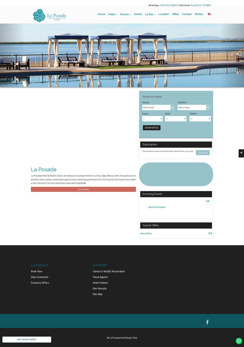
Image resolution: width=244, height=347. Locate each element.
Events (138, 14)
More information (156, 207)
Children (193, 114)
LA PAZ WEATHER (176, 174)
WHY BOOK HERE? (26, 339)
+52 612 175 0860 (201, 5)
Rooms (125, 14)
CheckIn (145, 102)
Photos (199, 14)
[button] (12, 55)
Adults (168, 114)
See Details (83, 189)
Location (163, 14)
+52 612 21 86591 (169, 5)
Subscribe (203, 152)
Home (101, 14)
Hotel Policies (100, 282)
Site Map (98, 294)
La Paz (150, 14)
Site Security (99, 288)
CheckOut (182, 102)
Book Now (36, 271)
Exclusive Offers (40, 282)
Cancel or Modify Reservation (109, 271)
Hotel (112, 14)
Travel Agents (100, 277)
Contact (187, 14)
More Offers (146, 233)
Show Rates (152, 127)
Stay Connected (39, 277)
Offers (175, 14)
